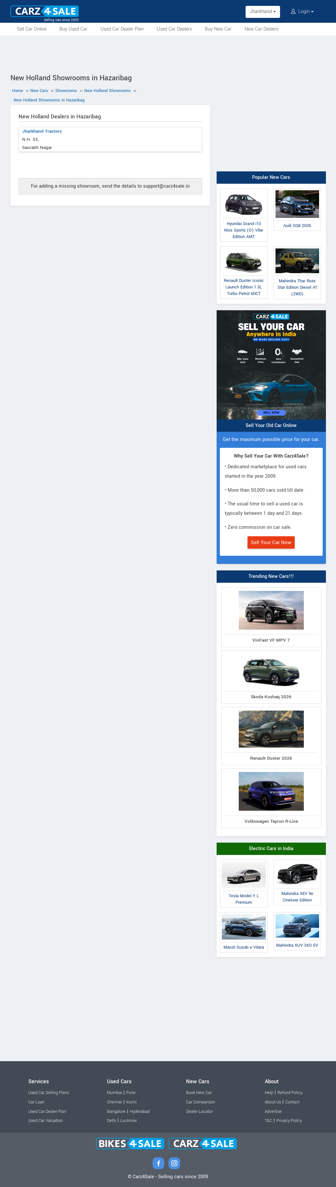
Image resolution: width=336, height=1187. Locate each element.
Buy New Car (218, 29)
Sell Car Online (32, 29)
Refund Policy (289, 1093)
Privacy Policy (289, 1121)
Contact (292, 1102)
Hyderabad (140, 1111)
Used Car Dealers (174, 29)
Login (302, 11)
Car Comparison (200, 1102)
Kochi (131, 1102)
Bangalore (116, 1111)
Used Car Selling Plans (48, 1093)
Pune (131, 1093)
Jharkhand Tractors (42, 131)
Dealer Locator (199, 1111)
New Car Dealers (261, 29)
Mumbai (114, 1093)
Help (269, 1093)
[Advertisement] (168, 53)
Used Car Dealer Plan (122, 29)
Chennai (114, 1102)
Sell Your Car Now (271, 542)
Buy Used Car (73, 29)
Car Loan (36, 1102)
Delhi (111, 1121)
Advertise (273, 1111)
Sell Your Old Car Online (271, 425)
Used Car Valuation (45, 1121)
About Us (273, 1102)
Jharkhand (263, 11)
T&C (268, 1121)
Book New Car (199, 1093)
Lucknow (128, 1121)
